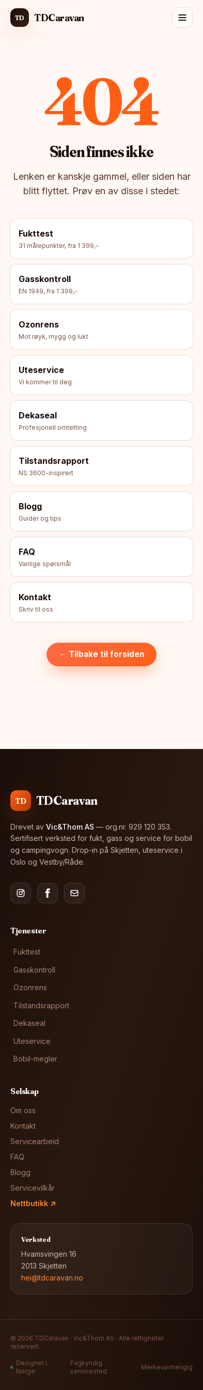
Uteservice (32, 1041)
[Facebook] (47, 893)
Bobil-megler (35, 1058)
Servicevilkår (32, 1187)
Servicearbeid (34, 1141)
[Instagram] (20, 893)
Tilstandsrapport (41, 1005)
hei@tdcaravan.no (52, 1277)
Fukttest (26, 951)
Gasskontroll (34, 969)
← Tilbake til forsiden (101, 654)
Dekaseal (29, 1023)
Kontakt (23, 1125)
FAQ (17, 1156)
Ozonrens (30, 987)
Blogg (20, 1172)
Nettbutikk (33, 1203)
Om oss (23, 1110)
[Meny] (182, 17)
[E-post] (74, 893)
